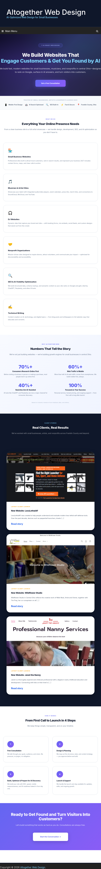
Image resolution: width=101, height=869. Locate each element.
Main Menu (11, 31)
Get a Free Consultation (50, 83)
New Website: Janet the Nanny (26, 675)
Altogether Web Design (46, 12)
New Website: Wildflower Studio (26, 593)
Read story (17, 523)
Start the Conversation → (50, 837)
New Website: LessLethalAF (24, 510)
